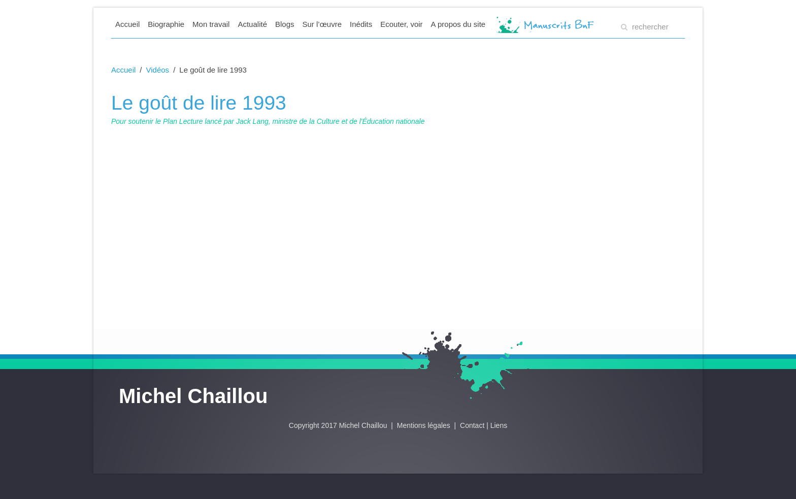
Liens (498, 425)
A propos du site (458, 24)
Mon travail (210, 24)
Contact (472, 425)
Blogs (284, 24)
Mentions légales (424, 425)
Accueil (127, 24)
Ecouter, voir (401, 24)
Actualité (252, 24)
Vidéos (158, 69)
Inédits (361, 24)
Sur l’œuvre (322, 24)
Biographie (166, 24)
